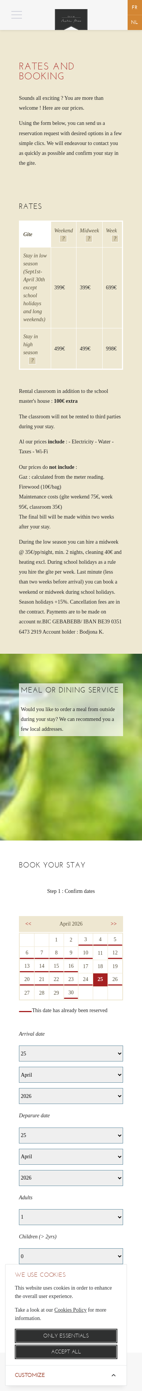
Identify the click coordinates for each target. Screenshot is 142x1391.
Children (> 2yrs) (37, 1237)
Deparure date (34, 1115)
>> (114, 924)
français (135, 7)
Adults (26, 1197)
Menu (64, 15)
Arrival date (32, 1034)
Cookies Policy (71, 1310)
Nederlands (135, 22)
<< (28, 924)
